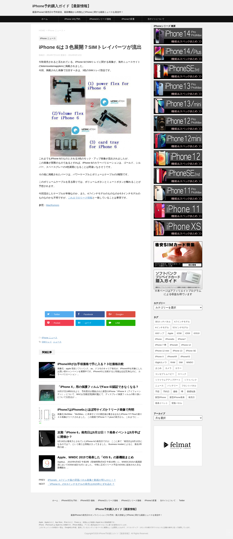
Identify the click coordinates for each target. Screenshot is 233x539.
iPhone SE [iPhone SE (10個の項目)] (191, 351)
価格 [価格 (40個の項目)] (175, 391)
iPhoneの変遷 (128, 19)
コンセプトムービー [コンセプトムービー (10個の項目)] (164, 374)
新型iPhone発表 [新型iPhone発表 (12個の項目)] (177, 397)
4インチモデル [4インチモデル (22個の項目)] (162, 327)
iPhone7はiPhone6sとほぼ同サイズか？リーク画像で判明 (95, 409)
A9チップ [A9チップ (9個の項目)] (159, 333)
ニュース (57, 342)
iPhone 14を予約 (72, 19)
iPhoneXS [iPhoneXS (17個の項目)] (185, 356)
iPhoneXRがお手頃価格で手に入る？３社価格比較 (90, 364)
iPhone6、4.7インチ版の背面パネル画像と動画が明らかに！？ (82, 480)
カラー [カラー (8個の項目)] (178, 368)
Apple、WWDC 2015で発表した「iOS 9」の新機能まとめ (95, 457)
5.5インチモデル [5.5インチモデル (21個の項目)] (180, 327)
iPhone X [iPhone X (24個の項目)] (159, 356)
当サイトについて (156, 19)
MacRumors (52, 205)
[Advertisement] (66, 236)
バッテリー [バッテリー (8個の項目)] (172, 385)
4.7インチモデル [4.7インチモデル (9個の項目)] (182, 321)
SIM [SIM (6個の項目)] (181, 362)
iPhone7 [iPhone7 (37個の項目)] (182, 339)
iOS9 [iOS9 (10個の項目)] (187, 333)
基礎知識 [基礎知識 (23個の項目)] (191, 391)
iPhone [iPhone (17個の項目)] (158, 339)
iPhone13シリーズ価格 (108, 500)
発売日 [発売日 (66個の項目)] (191, 397)
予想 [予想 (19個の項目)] (157, 391)
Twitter (182, 500)
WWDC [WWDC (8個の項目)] (189, 362)
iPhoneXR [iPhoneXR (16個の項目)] (172, 356)
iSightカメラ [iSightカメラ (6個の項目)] (161, 362)
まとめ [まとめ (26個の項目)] (158, 368)
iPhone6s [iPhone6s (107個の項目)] (169, 339)
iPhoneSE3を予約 (69, 500)
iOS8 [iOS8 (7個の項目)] (179, 333)
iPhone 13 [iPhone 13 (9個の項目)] (177, 351)
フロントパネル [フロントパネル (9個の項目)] (189, 385)
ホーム (44, 19)
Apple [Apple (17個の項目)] (170, 333)
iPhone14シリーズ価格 (100, 19)
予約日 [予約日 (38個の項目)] (166, 391)
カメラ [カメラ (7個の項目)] (168, 368)
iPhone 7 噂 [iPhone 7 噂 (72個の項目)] (160, 345)
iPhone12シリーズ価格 (131, 500)
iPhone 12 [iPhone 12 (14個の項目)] (186, 345)
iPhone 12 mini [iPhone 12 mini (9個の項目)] (162, 351)
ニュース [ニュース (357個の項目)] (159, 385)
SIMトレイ (47, 342)
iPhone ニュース (49, 337)
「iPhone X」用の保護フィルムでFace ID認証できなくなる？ (98, 386)
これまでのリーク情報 (80, 197)
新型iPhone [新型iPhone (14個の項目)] (160, 397)
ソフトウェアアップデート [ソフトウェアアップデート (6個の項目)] (167, 380)
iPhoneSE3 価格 (87, 500)
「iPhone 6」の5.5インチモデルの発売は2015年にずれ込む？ (81, 484)
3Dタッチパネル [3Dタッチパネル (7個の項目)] (163, 321)
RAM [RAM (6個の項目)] (173, 362)
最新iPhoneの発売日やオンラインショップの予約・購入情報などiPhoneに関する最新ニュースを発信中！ (116, 515)
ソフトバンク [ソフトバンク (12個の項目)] (190, 380)
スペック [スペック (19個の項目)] (182, 374)
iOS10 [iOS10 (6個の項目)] (197, 333)
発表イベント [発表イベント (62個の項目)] (161, 403)
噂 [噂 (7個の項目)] (182, 391)
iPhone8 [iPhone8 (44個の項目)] (174, 345)
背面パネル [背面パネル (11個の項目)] (177, 403)
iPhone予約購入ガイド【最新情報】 (61, 6)
